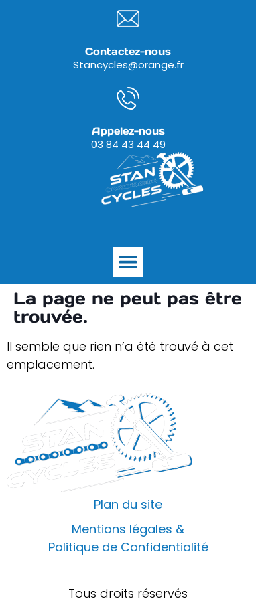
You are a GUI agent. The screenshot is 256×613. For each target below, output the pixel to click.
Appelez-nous (128, 130)
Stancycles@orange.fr (128, 65)
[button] (128, 262)
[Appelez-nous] (128, 98)
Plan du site (128, 504)
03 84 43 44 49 (128, 144)
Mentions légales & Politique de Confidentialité (128, 538)
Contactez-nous (128, 51)
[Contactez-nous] (128, 18)
